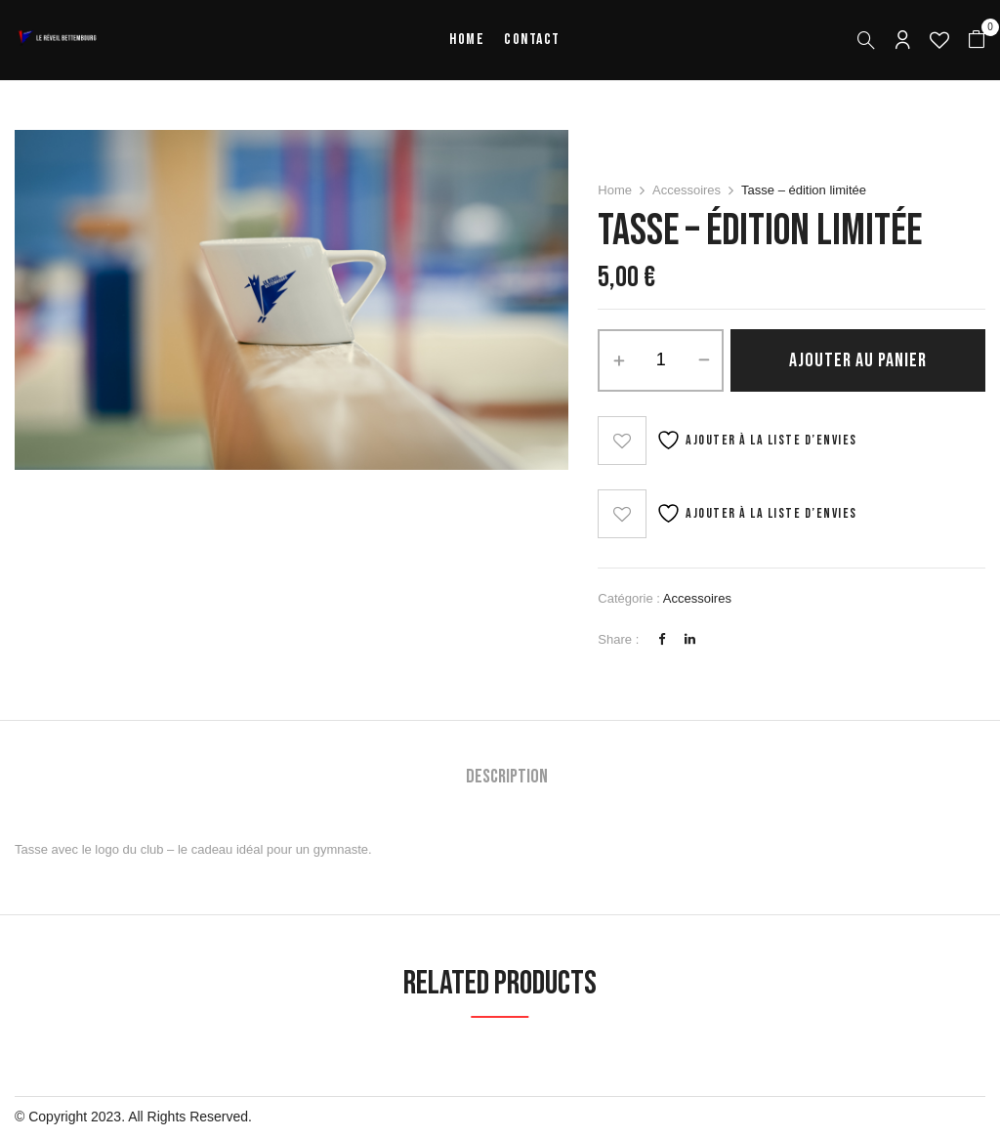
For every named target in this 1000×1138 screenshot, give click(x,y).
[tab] (507, 779)
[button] (976, 40)
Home (615, 190)
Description (507, 776)
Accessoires (686, 190)
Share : (618, 639)
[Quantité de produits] (661, 360)
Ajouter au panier (858, 360)
